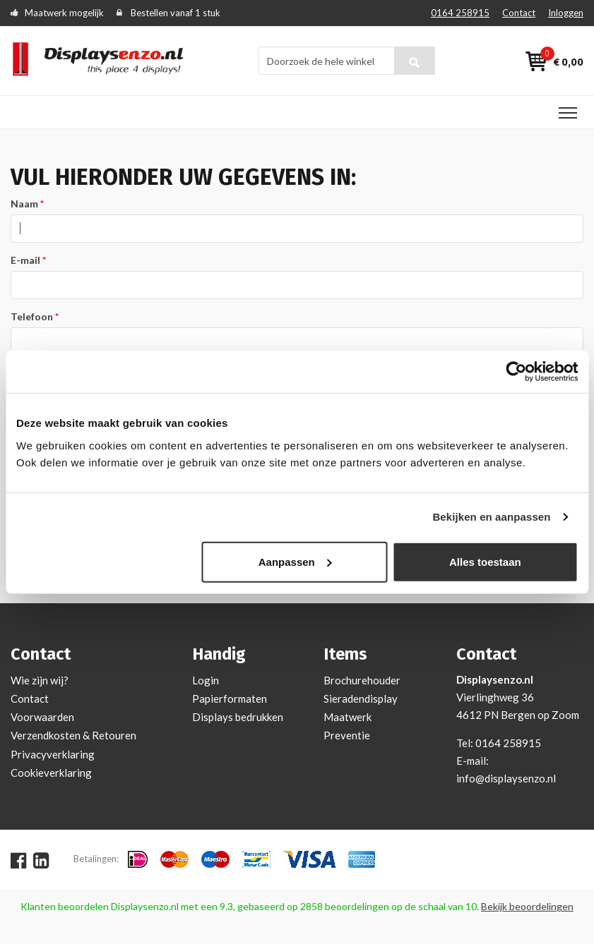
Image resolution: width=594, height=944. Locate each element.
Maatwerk (347, 716)
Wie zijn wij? (40, 680)
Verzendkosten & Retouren (73, 735)
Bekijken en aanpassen (491, 517)
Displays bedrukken (237, 716)
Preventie (346, 735)
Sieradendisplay (360, 698)
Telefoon (32, 316)
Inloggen (565, 12)
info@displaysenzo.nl (506, 778)
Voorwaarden (42, 716)
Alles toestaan (485, 561)
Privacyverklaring (53, 754)
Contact (518, 12)
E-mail (25, 260)
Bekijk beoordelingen (527, 906)
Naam (24, 204)
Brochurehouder (361, 680)
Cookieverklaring (51, 772)
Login (205, 680)
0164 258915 (460, 12)
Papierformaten (229, 698)
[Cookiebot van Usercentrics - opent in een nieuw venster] (516, 371)
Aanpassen (295, 561)
